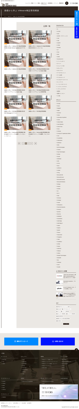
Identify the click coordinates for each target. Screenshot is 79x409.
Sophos (58, 227)
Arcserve (59, 112)
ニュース (27, 3)
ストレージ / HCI (60, 65)
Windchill (59, 257)
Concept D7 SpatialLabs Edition (64, 133)
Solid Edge (59, 220)
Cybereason (59, 140)
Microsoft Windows (61, 181)
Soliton (58, 225)
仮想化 (58, 91)
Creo (58, 135)
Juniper (58, 170)
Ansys (58, 105)
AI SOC (58, 31)
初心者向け (59, 320)
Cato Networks (60, 124)
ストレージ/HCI (64, 356)
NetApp (58, 184)
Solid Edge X (60, 223)
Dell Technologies (61, 147)
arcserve (3, 381)
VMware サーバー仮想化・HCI (47, 359)
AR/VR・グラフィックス (62, 36)
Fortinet (58, 149)
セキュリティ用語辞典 (61, 313)
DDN (58, 144)
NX (57, 191)
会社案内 (24, 403)
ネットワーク (60, 82)
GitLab (58, 156)
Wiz (58, 260)
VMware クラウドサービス (46, 365)
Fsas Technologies (61, 151)
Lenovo (63, 365)
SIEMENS (59, 216)
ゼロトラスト (60, 70)
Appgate (59, 108)
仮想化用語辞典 (60, 316)
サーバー (59, 63)
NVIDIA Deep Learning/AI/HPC (27, 381)
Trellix (58, 239)
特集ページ (33, 3)
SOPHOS (23, 371)
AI (57, 29)
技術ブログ (44, 3)
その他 (58, 95)
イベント (56, 3)
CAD (58, 38)
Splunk (58, 230)
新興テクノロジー (61, 93)
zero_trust (59, 309)
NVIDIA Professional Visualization (47, 381)
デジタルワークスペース (62, 79)
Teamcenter (59, 234)
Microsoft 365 (60, 174)
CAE (58, 40)
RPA (58, 54)
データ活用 (59, 75)
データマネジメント (61, 72)
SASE (58, 56)
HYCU (58, 163)
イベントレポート (61, 61)
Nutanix (58, 186)
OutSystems (59, 204)
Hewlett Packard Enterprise (66, 361)
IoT (58, 49)
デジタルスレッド (61, 77)
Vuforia (58, 253)
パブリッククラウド (61, 88)
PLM (58, 52)
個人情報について (17, 403)
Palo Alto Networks (61, 207)
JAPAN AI (59, 168)
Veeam (58, 246)
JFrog (58, 172)
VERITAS (59, 248)
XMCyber (59, 262)
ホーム (5, 16)
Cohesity (59, 131)
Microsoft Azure (60, 177)
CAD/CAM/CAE (64, 378)
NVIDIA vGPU (44, 367)
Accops (58, 103)
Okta (58, 195)
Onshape (59, 200)
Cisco (58, 128)
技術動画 (50, 3)
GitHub (58, 154)
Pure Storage (64, 359)
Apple (58, 110)
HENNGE (59, 158)
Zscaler (58, 266)
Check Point (59, 126)
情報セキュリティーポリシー (7, 403)
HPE (58, 161)
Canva (58, 119)
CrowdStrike (59, 138)
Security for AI (60, 59)
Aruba (58, 115)
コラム (58, 311)
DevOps (59, 47)
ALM (58, 33)
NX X (58, 193)
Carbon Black (60, 121)
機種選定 (61, 3)
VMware (59, 250)
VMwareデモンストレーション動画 (63, 306)
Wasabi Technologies (61, 255)
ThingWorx (59, 237)
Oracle (58, 202)
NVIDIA (58, 188)
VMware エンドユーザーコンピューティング (49, 361)
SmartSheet (59, 218)
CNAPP (58, 42)
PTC (62, 381)
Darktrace (59, 142)
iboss (58, 165)
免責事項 (29, 403)
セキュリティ (60, 68)
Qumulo (59, 211)
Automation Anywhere (62, 117)
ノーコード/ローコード (62, 84)
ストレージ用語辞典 (65, 311)
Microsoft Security (61, 179)
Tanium (58, 232)
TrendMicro (59, 241)
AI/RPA (22, 378)
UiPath (58, 243)
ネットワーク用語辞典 (71, 313)
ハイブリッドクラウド (62, 86)
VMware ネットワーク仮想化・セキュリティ (49, 363)
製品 (39, 3)
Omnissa (59, 197)
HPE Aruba (4, 359)
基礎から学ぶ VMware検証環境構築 (63, 318)
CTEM (58, 45)
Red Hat (59, 214)
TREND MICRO (25, 369)
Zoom (58, 264)
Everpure (59, 209)
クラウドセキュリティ (67, 309)
